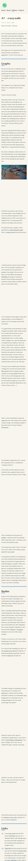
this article (12, 704)
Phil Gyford (4, 331)
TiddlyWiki (8, 719)
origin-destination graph (16, 215)
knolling (3, 450)
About (8, 10)
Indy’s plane (21, 154)
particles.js (4, 593)
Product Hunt (22, 721)
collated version (10, 217)
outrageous (20, 542)
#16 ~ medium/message (12, 812)
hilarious (12, 542)
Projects (21, 10)
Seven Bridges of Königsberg (14, 630)
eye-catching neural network (9, 563)
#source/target (6, 25)
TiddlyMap (13, 731)
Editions (14, 10)
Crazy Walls (14, 334)
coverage (7, 741)
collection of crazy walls (10, 688)
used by (17, 514)
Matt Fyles (10, 568)
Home (3, 10)
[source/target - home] (4, 5)
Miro (6, 758)
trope (16, 277)
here (9, 600)
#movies (14, 25)
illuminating (8, 750)
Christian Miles (19, 853)
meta (19, 855)
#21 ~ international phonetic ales (13, 797)
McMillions (4, 248)
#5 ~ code (7, 804)
